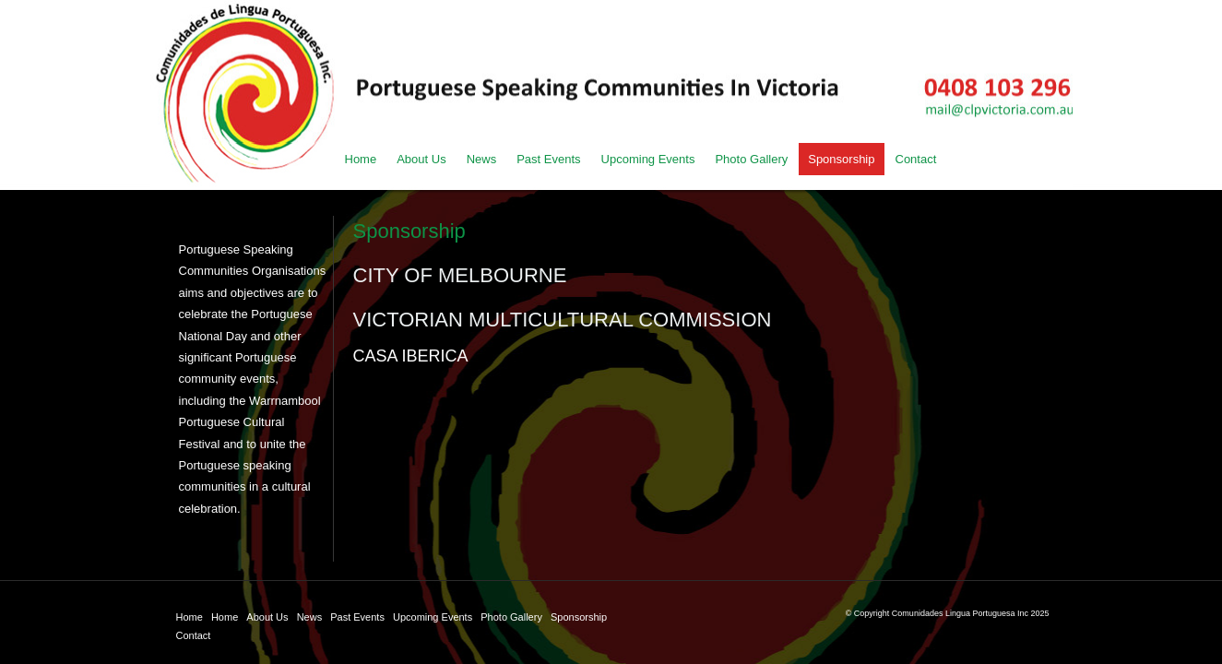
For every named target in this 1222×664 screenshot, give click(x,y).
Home (189, 616)
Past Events (357, 616)
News (310, 616)
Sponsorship (579, 616)
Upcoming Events (432, 616)
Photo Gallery (511, 616)
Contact (193, 635)
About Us (267, 616)
